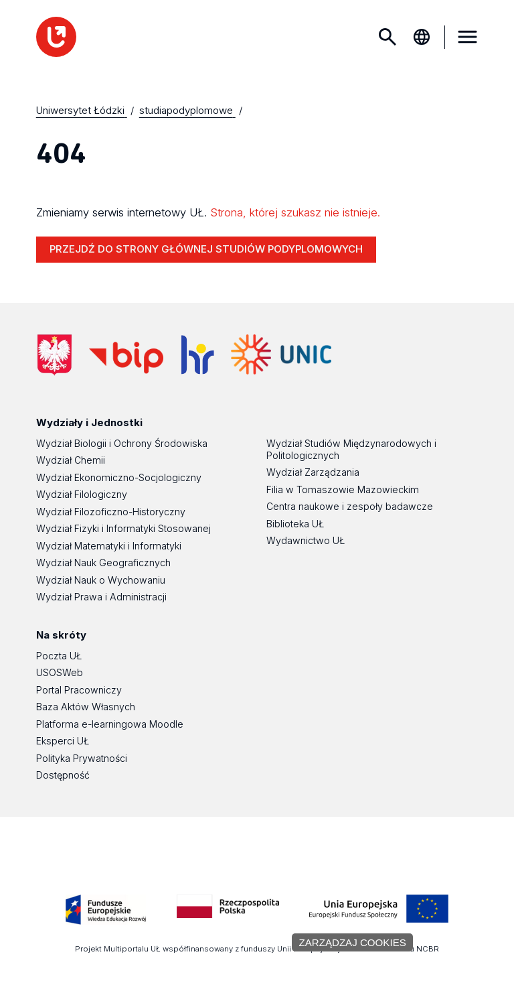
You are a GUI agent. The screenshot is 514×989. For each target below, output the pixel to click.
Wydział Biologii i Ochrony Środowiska (121, 443)
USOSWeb (59, 672)
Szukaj (387, 37)
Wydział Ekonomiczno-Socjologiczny (118, 477)
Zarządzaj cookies (352, 942)
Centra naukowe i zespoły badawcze (349, 506)
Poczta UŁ (59, 655)
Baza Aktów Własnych (85, 706)
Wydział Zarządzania (312, 472)
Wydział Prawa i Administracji (101, 596)
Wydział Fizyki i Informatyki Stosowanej (123, 528)
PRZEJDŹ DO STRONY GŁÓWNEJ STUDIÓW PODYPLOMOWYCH (206, 249)
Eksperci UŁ (62, 740)
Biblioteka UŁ (295, 523)
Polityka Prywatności (81, 758)
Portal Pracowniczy (79, 690)
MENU (467, 37)
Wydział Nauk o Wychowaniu (100, 580)
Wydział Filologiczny (81, 494)
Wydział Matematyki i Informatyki (108, 545)
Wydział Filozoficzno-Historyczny (110, 511)
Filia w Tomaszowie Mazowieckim (342, 489)
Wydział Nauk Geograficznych (103, 562)
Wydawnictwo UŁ (305, 540)
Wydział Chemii (70, 460)
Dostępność (63, 775)
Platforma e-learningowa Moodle (109, 724)
